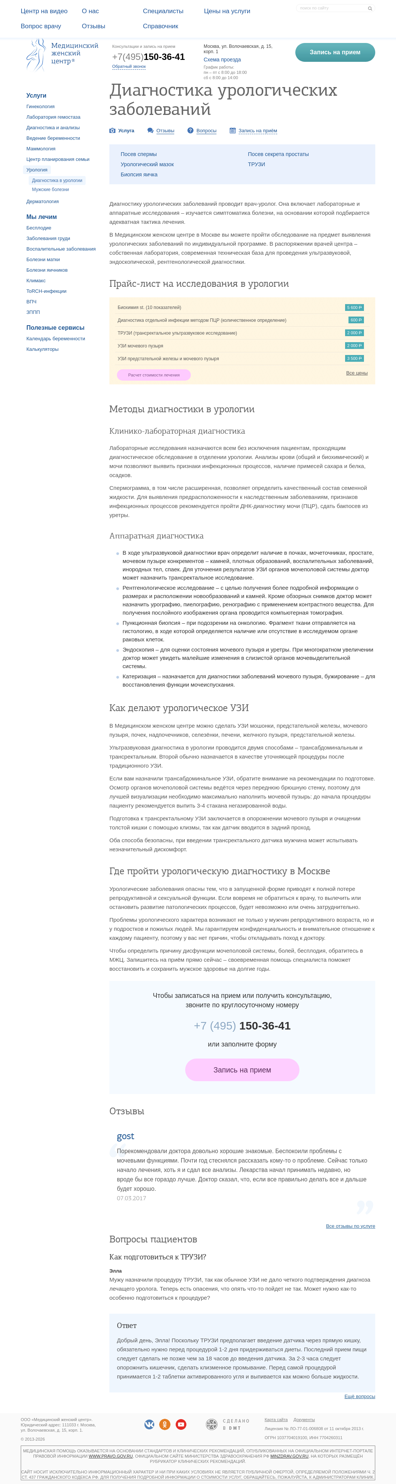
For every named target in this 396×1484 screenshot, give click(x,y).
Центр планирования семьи (57, 159)
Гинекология (40, 106)
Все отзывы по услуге (350, 1226)
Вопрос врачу (41, 26)
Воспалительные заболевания (61, 249)
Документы (304, 1419)
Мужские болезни (50, 189)
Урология (37, 170)
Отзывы (93, 26)
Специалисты (163, 11)
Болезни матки (43, 259)
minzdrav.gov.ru (289, 1456)
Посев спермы (139, 154)
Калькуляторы (42, 349)
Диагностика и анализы (53, 127)
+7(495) (148, 57)
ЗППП (33, 312)
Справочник (160, 26)
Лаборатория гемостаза (53, 117)
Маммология (40, 148)
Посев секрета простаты (278, 154)
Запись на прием (242, 1070)
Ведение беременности (53, 138)
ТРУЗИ (257, 164)
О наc (90, 11)
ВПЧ (31, 301)
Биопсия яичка (139, 174)
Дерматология (42, 201)
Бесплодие (38, 228)
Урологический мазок (147, 164)
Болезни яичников (47, 270)
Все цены (357, 373)
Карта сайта (276, 1419)
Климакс (36, 280)
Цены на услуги (227, 11)
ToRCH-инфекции (46, 291)
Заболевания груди (48, 238)
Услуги (36, 95)
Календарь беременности (55, 338)
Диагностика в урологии (57, 180)
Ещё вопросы (359, 1396)
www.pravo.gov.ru (111, 1456)
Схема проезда (222, 60)
